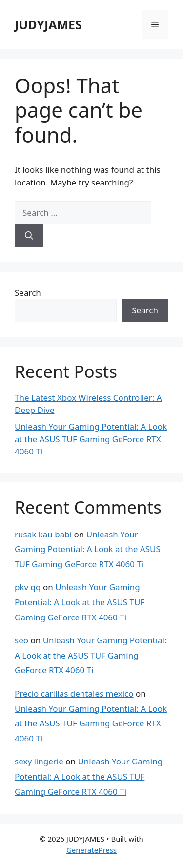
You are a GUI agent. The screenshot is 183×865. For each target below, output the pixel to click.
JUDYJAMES (48, 24)
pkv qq (28, 587)
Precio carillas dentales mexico (74, 693)
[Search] (29, 235)
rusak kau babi (43, 534)
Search (28, 292)
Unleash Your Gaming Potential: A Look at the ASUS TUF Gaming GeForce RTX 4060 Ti (91, 439)
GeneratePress (91, 850)
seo (21, 640)
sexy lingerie (39, 761)
